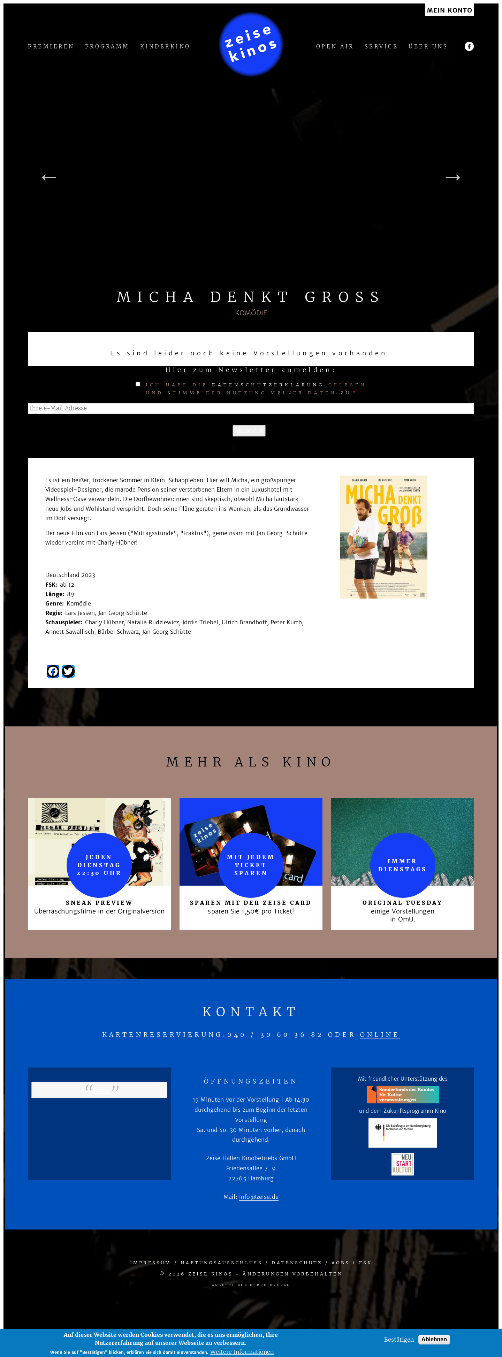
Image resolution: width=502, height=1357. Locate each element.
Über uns (428, 47)
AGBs (341, 1263)
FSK (365, 1263)
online (380, 1035)
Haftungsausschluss (222, 1263)
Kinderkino (165, 47)
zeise (101, 1089)
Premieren (51, 47)
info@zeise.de (259, 1196)
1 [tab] (245, 285)
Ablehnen (434, 1339)
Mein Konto (449, 10)
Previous (49, 176)
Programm (107, 47)
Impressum (151, 1263)
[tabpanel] (251, 177)
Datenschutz (297, 1263)
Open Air (335, 47)
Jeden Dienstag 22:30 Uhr (99, 865)
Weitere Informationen (242, 1351)
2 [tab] (256, 285)
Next (453, 176)
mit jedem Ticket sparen (251, 865)
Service (381, 47)
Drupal (280, 1285)
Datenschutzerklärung (268, 385)
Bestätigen (399, 1339)
